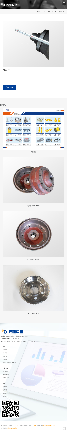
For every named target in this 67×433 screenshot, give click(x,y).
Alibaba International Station (9, 362)
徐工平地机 (5, 371)
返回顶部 (64, 428)
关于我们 (5, 349)
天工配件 (33, 152)
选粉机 (8, 341)
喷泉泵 (24, 341)
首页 (44, 11)
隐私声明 (5, 356)
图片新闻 (5, 386)
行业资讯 (5, 390)
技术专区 (5, 396)
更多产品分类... (6, 377)
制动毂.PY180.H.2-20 (33, 206)
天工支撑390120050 (33, 313)
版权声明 (5, 353)
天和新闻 (5, 393)
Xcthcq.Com (15, 425)
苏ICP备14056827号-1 (49, 425)
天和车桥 (33, 425)
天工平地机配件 (59, 11)
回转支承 (33, 341)
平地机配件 (19, 341)
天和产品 (50, 11)
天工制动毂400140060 (33, 259)
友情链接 (5, 359)
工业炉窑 (13, 341)
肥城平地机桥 (6, 374)
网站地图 (14, 428)
